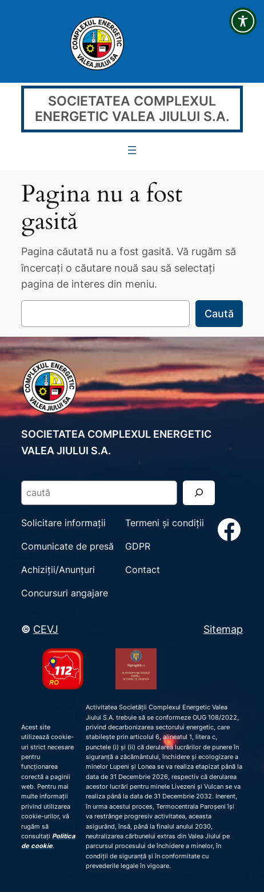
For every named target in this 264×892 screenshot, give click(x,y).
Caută (219, 313)
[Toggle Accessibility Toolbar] (242, 21)
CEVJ (45, 629)
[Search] (199, 493)
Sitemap (223, 629)
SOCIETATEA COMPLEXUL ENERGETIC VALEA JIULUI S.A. (132, 108)
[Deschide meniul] (132, 150)
